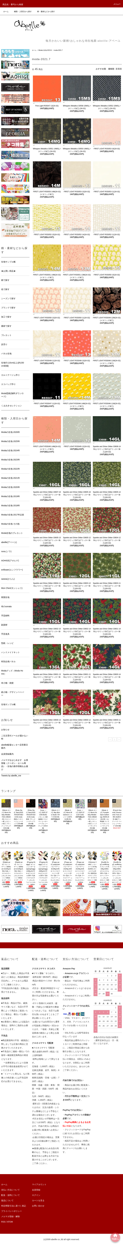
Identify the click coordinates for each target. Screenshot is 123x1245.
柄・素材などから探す (44, 12)
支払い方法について (10, 1190)
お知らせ (5, 729)
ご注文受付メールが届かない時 (14, 737)
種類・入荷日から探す (21, 12)
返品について (7, 1200)
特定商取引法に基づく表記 (13, 1206)
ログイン (36, 1195)
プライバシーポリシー (11, 1211)
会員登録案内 (7, 754)
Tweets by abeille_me (11, 775)
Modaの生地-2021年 (45, 50)
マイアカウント (39, 1184)
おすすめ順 (101, 69)
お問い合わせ (38, 1206)
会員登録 (36, 1190)
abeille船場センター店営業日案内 (14, 746)
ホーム (6, 12)
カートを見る (38, 1200)
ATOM (10, 1222)
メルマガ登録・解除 (10, 1216)
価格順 (111, 69)
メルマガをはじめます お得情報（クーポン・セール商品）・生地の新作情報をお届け (14, 765)
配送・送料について (10, 1195)
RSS (3, 1222)
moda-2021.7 (58, 50)
